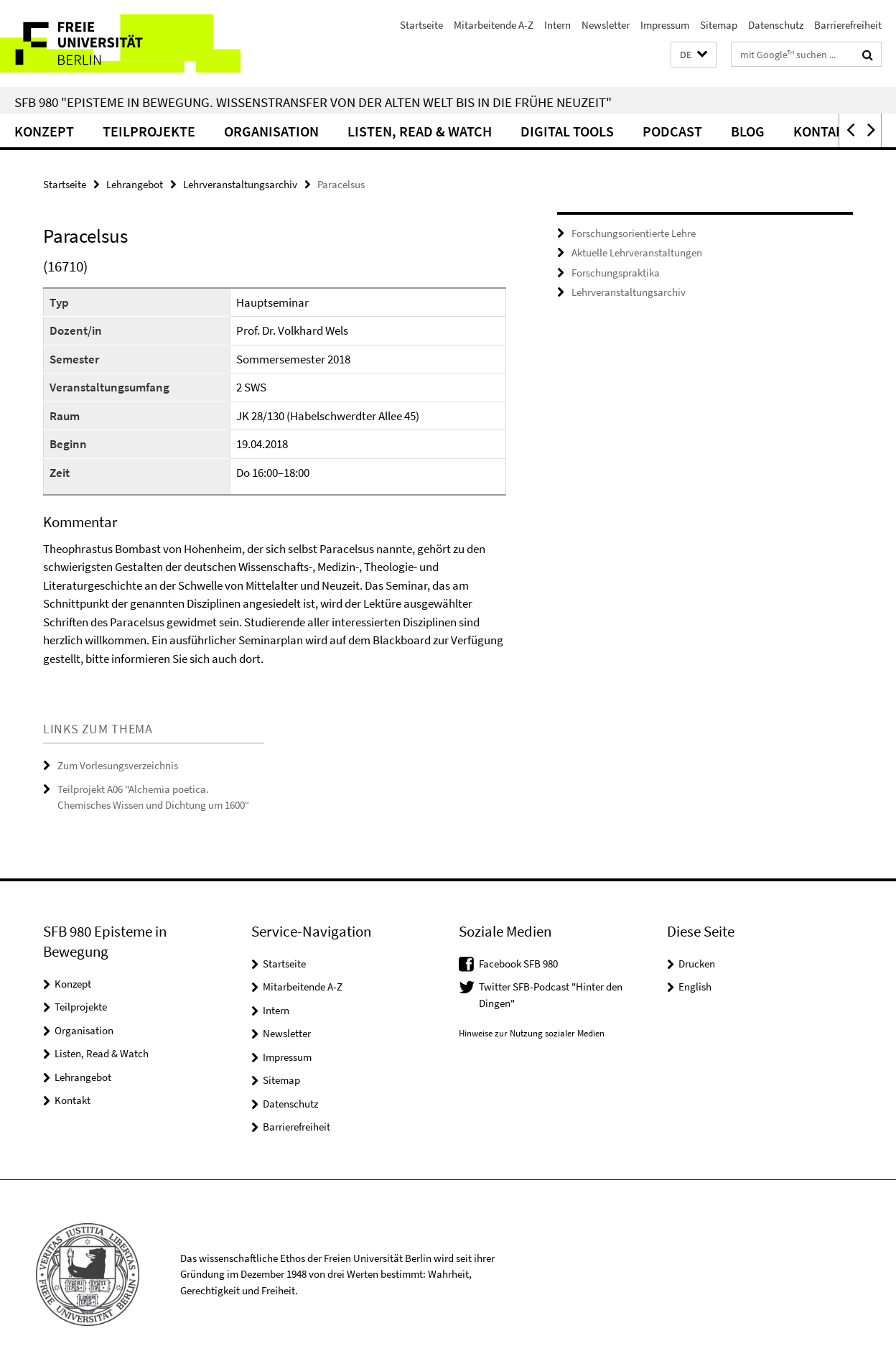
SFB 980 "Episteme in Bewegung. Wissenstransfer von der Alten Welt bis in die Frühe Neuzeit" (313, 102)
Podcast (672, 131)
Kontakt (822, 131)
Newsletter (606, 25)
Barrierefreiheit (848, 25)
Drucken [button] (696, 963)
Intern (557, 25)
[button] (694, 55)
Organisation (271, 131)
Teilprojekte (149, 131)
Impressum (664, 25)
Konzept (44, 131)
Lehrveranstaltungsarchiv (240, 184)
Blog (748, 131)
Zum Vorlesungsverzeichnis (117, 765)
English (694, 986)
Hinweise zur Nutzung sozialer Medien (532, 1033)
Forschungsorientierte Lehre (633, 233)
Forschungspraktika (615, 272)
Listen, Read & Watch (419, 131)
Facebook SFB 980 (518, 963)
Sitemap (718, 25)
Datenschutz (775, 25)
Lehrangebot (134, 184)
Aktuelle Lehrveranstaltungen (636, 252)
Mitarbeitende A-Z (493, 25)
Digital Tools (567, 131)
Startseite (421, 25)
